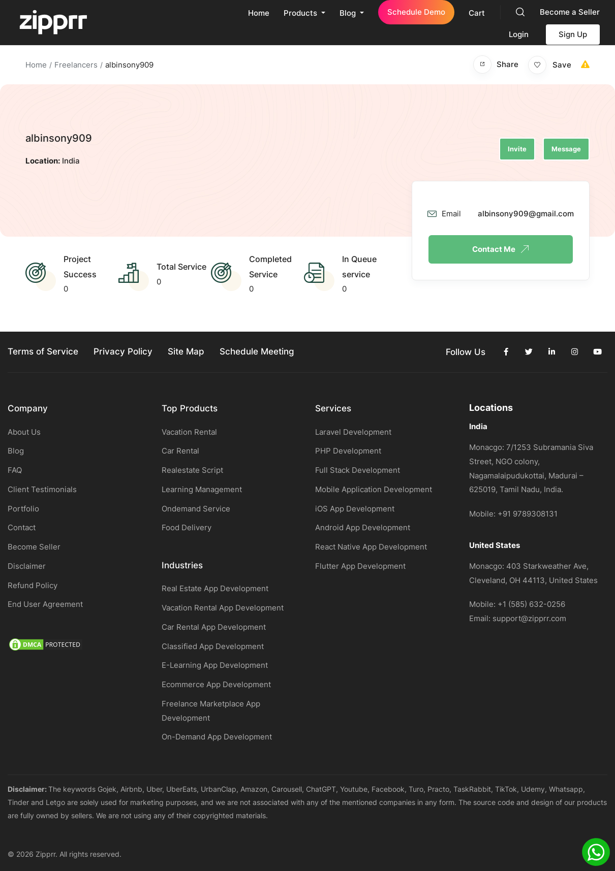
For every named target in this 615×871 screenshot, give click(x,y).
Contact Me (500, 249)
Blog (349, 13)
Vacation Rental (189, 432)
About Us (24, 432)
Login (519, 34)
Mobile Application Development (373, 489)
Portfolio (23, 508)
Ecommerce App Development (216, 684)
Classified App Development (213, 646)
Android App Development (362, 527)
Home (258, 13)
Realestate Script (192, 470)
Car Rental (180, 451)
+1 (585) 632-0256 (531, 604)
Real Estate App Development (215, 588)
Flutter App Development (360, 566)
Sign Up (573, 34)
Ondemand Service (196, 508)
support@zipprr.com (529, 618)
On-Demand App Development (217, 736)
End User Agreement (45, 604)
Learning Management (202, 489)
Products (301, 13)
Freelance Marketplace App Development (211, 711)
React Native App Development (371, 547)
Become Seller (34, 547)
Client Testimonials (42, 489)
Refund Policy (32, 585)
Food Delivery (186, 527)
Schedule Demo (416, 12)
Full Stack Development (357, 470)
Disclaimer (27, 566)
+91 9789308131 (528, 514)
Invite (517, 149)
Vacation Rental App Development (223, 607)
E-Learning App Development (215, 665)
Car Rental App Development (214, 627)
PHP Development (348, 451)
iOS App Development (354, 508)
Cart (477, 13)
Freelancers (76, 65)
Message (566, 149)
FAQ (15, 470)
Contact (22, 527)
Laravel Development (353, 432)
